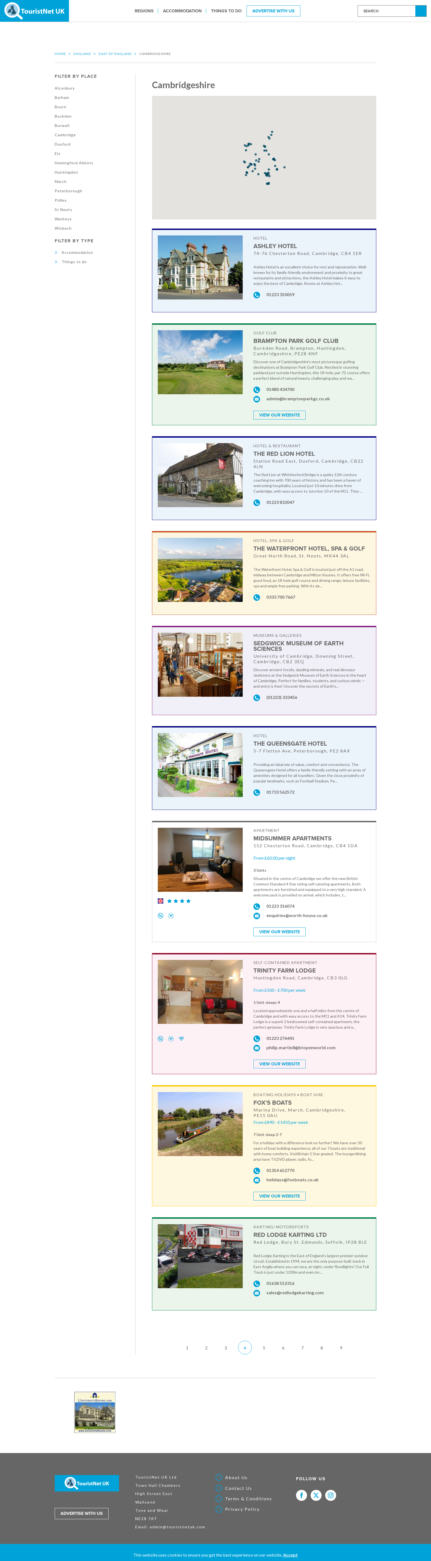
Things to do (226, 10)
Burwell (62, 125)
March (61, 181)
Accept (290, 1554)
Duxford (63, 144)
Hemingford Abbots (74, 162)
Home (60, 54)
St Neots (63, 209)
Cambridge (65, 134)
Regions (144, 10)
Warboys (63, 218)
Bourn (61, 106)
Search (421, 10)
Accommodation (182, 10)
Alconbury (65, 88)
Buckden (63, 116)
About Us (236, 1477)
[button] (255, 165)
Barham (62, 97)
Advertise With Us (273, 10)
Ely (57, 153)
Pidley (61, 200)
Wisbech (63, 228)
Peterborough (68, 190)
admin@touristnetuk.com (177, 1526)
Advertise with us (81, 1513)
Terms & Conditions (248, 1498)
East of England (115, 54)
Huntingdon (66, 172)
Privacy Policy (242, 1509)
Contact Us (238, 1488)
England (82, 54)
